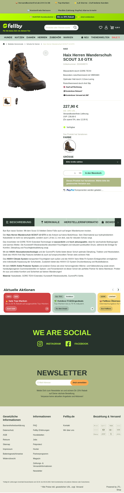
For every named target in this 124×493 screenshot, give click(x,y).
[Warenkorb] (115, 28)
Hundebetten (38, 435)
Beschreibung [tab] (18, 222)
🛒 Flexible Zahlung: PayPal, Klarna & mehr (76, 10)
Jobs (35, 440)
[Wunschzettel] (100, 28)
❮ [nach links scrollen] (113, 290)
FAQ (35, 426)
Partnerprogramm (40, 454)
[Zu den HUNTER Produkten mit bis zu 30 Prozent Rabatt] (62, 17)
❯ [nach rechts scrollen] (118, 290)
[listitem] (27, 303)
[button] (106, 28)
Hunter (36, 450)
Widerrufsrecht (9, 459)
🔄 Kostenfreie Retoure (38, 10)
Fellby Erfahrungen (41, 431)
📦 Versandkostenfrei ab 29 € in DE (33, 3)
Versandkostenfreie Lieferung (75, 114)
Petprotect (37, 445)
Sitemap (6, 445)
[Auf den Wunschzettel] (45, 53)
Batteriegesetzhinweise (13, 454)
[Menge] (70, 173)
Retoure (6, 440)
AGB (5, 435)
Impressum (7, 450)
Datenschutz (8, 431)
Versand (79, 487)
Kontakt (66, 426)
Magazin (36, 459)
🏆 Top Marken (62, 3)
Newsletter (37, 471)
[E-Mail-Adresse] (53, 383)
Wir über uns (68, 431)
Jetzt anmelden (79, 383)
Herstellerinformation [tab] (82, 222)
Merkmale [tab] (50, 222)
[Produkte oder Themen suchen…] (58, 28)
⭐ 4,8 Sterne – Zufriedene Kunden (91, 3)
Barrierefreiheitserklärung (14, 426)
